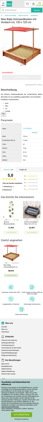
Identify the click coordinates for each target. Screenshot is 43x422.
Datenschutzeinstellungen (10, 407)
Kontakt (4, 327)
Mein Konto (5, 364)
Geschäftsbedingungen (9, 353)
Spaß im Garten (23, 15)
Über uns (4, 329)
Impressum (5, 332)
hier (12, 410)
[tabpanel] (21, 45)
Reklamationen (6, 369)
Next (39, 217)
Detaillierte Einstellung (21, 419)
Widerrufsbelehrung (8, 371)
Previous (3, 217)
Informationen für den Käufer (11, 348)
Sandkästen (34, 15)
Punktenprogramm (7, 345)
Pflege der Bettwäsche (9, 355)
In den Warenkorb (21, 77)
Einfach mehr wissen (8, 374)
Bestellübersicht (6, 366)
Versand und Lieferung (9, 340)
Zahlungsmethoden (8, 343)
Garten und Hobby (10, 15)
